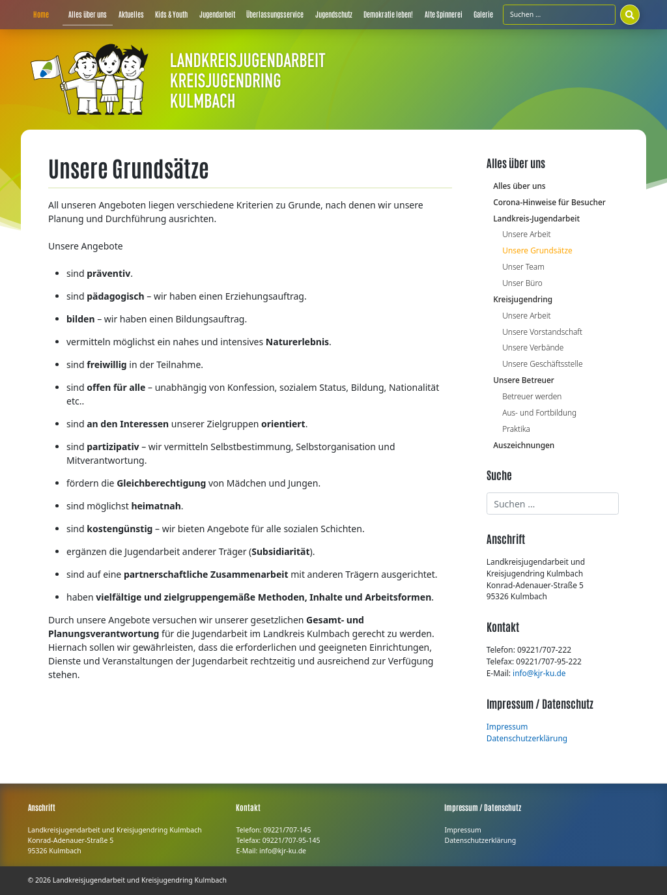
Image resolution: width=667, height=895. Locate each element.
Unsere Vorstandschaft (542, 331)
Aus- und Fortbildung (539, 412)
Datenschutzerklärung (527, 738)
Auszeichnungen (523, 445)
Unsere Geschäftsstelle (542, 363)
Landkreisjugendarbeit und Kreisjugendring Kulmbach (140, 880)
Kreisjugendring (522, 299)
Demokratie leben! (388, 14)
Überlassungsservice (275, 14)
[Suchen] (630, 14)
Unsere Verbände (532, 347)
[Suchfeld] (559, 14)
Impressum (507, 726)
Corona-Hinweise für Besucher (549, 202)
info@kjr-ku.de (539, 673)
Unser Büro (522, 282)
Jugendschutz (333, 14)
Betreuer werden (531, 396)
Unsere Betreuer (523, 380)
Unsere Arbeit (526, 234)
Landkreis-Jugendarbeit (536, 218)
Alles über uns (87, 14)
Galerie (483, 14)
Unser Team (523, 266)
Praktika (516, 428)
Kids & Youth (171, 14)
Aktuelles (131, 14)
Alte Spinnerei (443, 14)
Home (41, 14)
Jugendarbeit (217, 14)
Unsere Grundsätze (537, 250)
